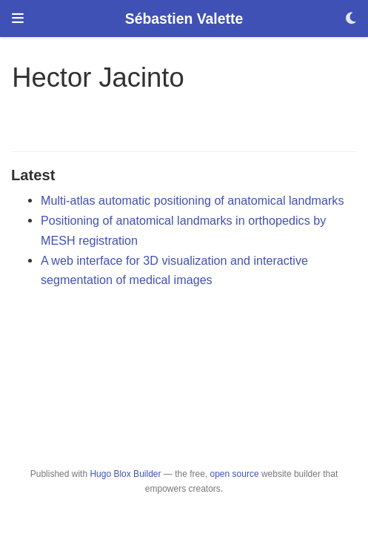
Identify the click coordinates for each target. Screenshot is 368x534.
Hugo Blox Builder (125, 474)
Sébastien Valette (184, 18)
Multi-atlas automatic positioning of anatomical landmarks (192, 200)
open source (234, 474)
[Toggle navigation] (18, 18)
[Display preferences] (351, 18)
